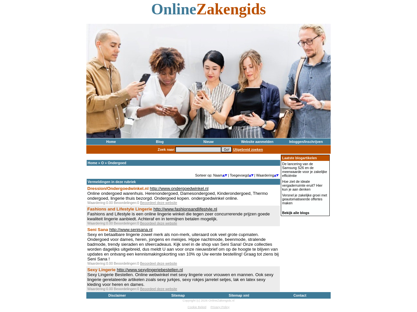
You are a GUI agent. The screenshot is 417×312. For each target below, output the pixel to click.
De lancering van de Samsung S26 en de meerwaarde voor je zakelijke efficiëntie (304, 170)
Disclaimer (117, 295)
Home (111, 142)
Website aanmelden (257, 142)
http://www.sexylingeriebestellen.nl (150, 269)
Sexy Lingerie (101, 269)
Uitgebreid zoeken (248, 149)
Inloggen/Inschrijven (306, 142)
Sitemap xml (239, 295)
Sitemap (178, 295)
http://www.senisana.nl (130, 229)
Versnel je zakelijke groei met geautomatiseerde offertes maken (304, 199)
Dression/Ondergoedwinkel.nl (118, 188)
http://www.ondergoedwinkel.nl (179, 188)
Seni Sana (97, 229)
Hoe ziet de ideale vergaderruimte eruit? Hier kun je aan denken (302, 185)
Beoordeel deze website (158, 203)
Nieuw (208, 142)
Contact (300, 295)
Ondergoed (117, 163)
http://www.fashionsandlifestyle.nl (185, 209)
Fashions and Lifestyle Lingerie (119, 209)
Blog (160, 142)
